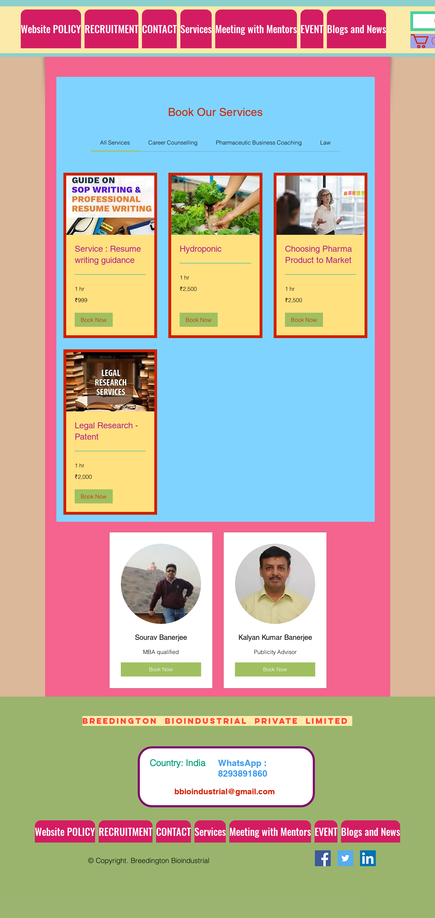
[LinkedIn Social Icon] (368, 858)
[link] (115, 142)
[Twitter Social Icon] (345, 858)
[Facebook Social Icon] (323, 858)
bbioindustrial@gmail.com (224, 791)
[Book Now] (161, 669)
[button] (196, 29)
